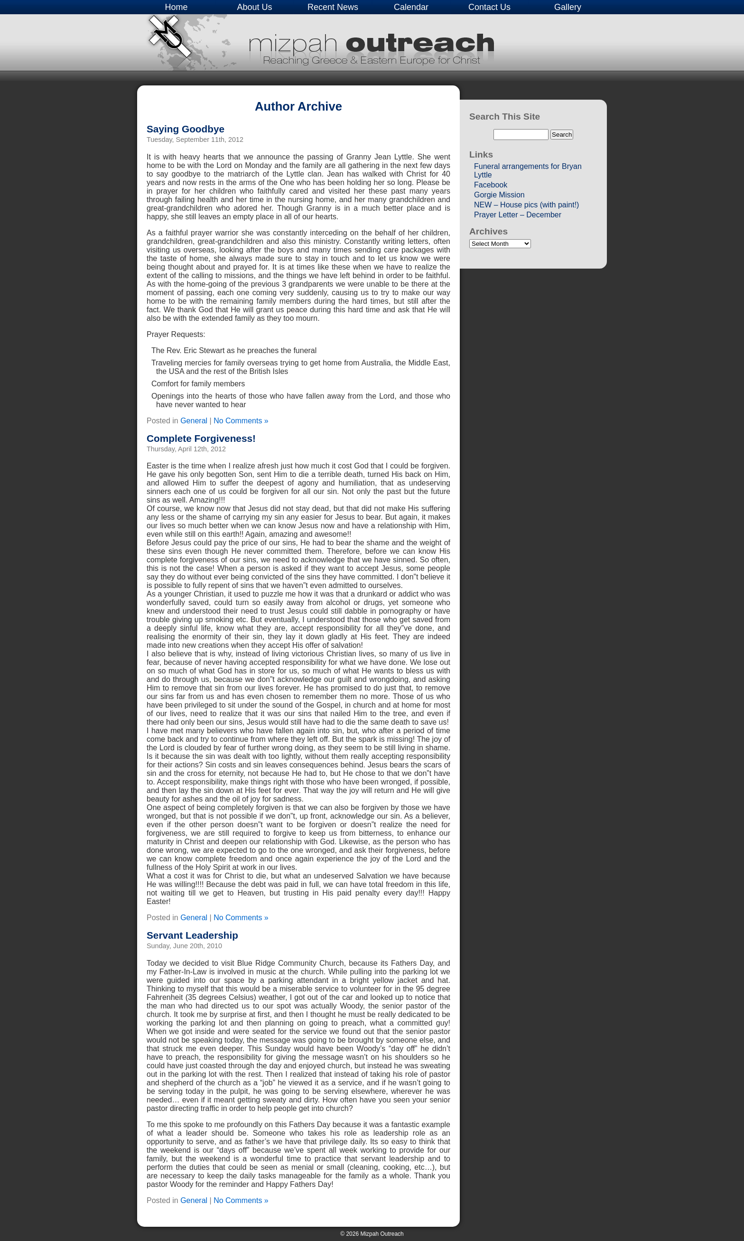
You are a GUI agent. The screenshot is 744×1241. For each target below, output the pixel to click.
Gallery (567, 7)
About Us (254, 7)
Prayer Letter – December (517, 215)
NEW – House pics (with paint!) (526, 205)
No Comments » (241, 421)
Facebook (490, 185)
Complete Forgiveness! (201, 438)
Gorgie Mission (499, 195)
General (193, 421)
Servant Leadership (192, 935)
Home (176, 7)
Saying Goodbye (185, 128)
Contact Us (489, 7)
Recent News (332, 7)
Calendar (411, 7)
